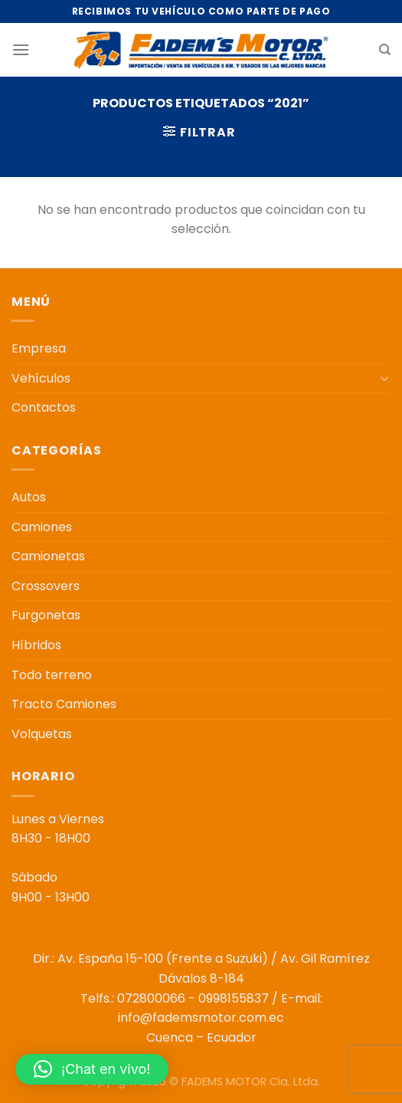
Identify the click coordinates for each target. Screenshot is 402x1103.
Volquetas (41, 734)
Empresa (38, 348)
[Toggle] (384, 378)
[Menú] (20, 49)
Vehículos (40, 378)
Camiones (41, 527)
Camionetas (48, 556)
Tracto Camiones (63, 704)
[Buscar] (385, 49)
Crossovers (45, 586)
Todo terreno (51, 675)
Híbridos (36, 645)
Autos (28, 497)
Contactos (43, 407)
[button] (91, 1069)
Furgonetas (45, 615)
